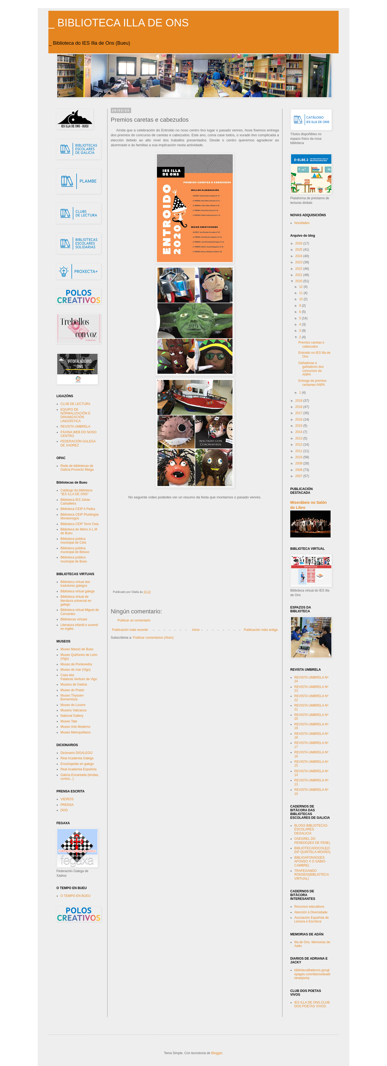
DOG (64, 810)
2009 (299, 463)
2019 (299, 401)
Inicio (196, 630)
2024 (299, 256)
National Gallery (71, 716)
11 (301, 293)
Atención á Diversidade (310, 912)
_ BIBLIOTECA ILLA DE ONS (118, 23)
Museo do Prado (72, 690)
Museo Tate (68, 721)
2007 (299, 476)
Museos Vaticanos (73, 710)
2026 (299, 243)
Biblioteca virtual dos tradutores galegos (75, 584)
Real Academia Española (78, 769)
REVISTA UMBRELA (75, 426)
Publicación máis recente (130, 630)
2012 (299, 444)
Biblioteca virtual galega (77, 591)
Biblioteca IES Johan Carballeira (75, 501)
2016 (299, 419)
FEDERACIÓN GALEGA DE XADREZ (78, 443)
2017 (299, 413)
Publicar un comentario (133, 620)
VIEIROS (67, 799)
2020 (299, 281)
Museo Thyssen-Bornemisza (72, 697)
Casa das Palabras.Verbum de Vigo (78, 677)
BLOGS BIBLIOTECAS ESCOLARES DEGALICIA (310, 829)
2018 (299, 407)
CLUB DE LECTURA (75, 404)
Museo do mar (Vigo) (75, 670)
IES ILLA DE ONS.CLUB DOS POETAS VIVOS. (311, 1004)
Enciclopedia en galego (77, 764)
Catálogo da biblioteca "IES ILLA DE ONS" (76, 492)
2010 (299, 457)
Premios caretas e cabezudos (311, 344)
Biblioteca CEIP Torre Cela (79, 524)
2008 (299, 470)
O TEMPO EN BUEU (75, 896)
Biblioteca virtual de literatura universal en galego (75, 600)
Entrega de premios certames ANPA (312, 382)
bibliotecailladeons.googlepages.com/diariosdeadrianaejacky (312, 974)
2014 (299, 432)
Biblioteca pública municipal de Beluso (74, 550)
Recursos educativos (309, 906)
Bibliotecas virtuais (73, 619)
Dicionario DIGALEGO (76, 753)
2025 (299, 249)
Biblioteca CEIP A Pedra (77, 509)
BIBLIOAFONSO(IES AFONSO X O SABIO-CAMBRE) (310, 861)
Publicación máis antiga (261, 630)
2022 (299, 269)
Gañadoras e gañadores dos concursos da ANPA (311, 368)
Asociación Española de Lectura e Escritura (311, 919)
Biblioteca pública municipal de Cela (73, 540)
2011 (299, 451)
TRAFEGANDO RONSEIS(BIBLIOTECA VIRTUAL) (311, 874)
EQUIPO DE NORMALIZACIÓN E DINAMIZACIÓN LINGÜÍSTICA (75, 415)
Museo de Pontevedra (76, 664)
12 (301, 287)
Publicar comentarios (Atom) (153, 637)
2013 (299, 438)
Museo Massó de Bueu (77, 649)
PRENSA (67, 805)
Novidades (302, 223)
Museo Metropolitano (75, 732)
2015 (299, 426)
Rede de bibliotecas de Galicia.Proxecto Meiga (77, 467)
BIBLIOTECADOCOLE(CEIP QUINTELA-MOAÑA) (312, 850)
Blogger (216, 1053)
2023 (299, 262)
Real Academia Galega (77, 758)
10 (301, 299)
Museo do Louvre (72, 705)
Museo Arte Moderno (75, 727)
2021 (299, 275)
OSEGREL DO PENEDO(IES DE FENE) (312, 840)
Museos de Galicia (73, 684)
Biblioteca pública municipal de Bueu (73, 559)
